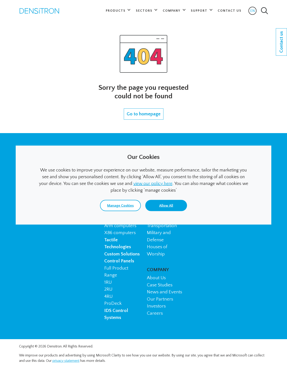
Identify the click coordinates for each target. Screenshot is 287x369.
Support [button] (200, 11)
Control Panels (119, 261)
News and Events (164, 291)
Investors (156, 306)
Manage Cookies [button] (120, 206)
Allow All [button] (166, 206)
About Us (156, 277)
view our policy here (152, 183)
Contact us (281, 42)
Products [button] (116, 11)
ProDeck (113, 303)
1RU (108, 282)
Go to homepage (144, 113)
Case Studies (159, 285)
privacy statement (65, 361)
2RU (108, 289)
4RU (108, 296)
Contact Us (229, 11)
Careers (155, 313)
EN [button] (253, 12)
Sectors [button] (145, 11)
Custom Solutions (122, 254)
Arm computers (120, 225)
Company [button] (172, 11)
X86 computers (120, 232)
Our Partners (160, 299)
